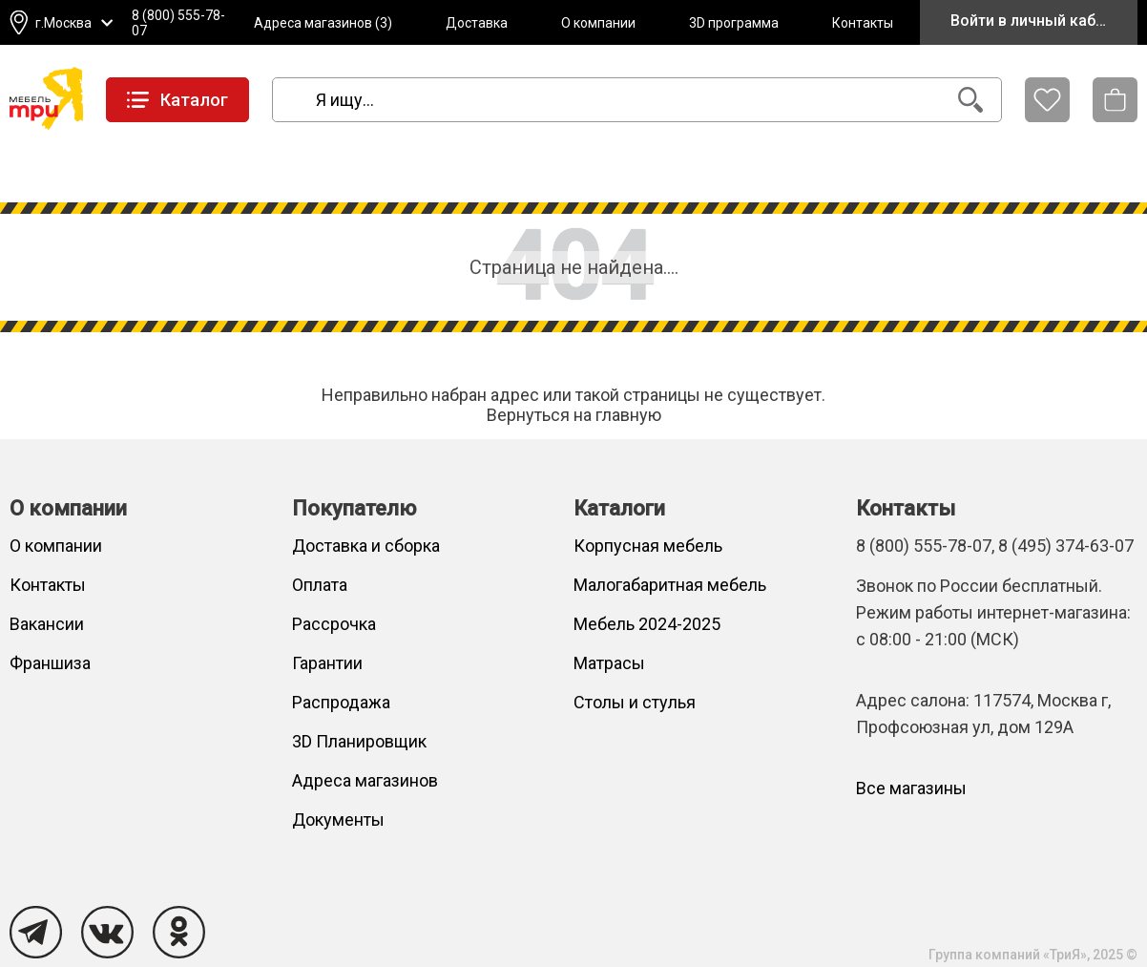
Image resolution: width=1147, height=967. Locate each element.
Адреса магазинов (365, 780)
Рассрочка (334, 624)
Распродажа (341, 702)
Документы (338, 819)
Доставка (477, 23)
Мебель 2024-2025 (647, 624)
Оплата (319, 585)
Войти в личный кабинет (1039, 20)
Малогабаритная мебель (670, 585)
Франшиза (50, 663)
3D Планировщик (359, 741)
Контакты (862, 23)
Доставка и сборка (366, 546)
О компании (598, 23)
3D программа (734, 23)
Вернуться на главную (574, 415)
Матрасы (609, 663)
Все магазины (911, 788)
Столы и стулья (635, 702)
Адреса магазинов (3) (323, 23)
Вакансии (47, 624)
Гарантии (327, 663)
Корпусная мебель (648, 546)
